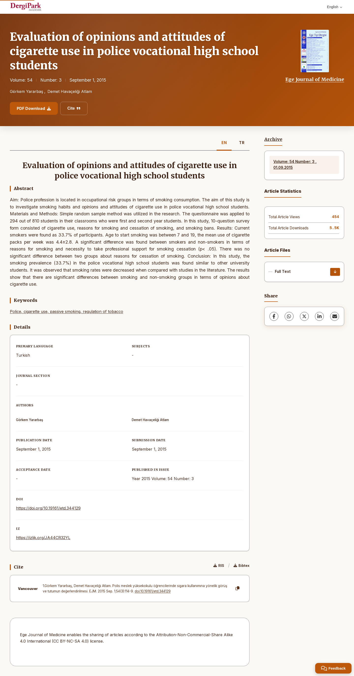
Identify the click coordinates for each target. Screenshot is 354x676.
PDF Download (34, 108)
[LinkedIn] (319, 316)
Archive (273, 139)
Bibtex (242, 565)
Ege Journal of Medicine (314, 79)
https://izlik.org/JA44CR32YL (43, 537)
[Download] (335, 272)
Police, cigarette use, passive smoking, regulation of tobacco (66, 311)
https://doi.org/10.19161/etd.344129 (48, 508)
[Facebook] (273, 316)
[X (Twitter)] (304, 316)
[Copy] (237, 588)
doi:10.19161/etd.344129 (153, 591)
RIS (218, 565)
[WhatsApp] (289, 316)
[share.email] (334, 316)
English (334, 7)
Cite (73, 108)
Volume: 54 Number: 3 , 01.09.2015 (295, 164)
